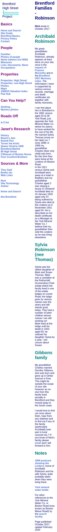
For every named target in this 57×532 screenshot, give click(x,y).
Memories (6, 62)
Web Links (7, 175)
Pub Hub (6, 94)
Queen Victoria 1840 (12, 146)
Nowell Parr (7, 140)
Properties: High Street (14, 80)
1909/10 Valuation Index (14, 91)
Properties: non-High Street (16, 83)
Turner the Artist (10, 143)
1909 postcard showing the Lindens (43, 463)
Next (3, 180)
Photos (5, 86)
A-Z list (5, 122)
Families (5, 54)
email (38, 443)
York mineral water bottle (42, 488)
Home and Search (11, 30)
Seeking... (6, 107)
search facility (41, 515)
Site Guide (7, 33)
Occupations (8, 67)
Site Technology (10, 183)
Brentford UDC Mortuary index (43, 78)
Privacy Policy (9, 38)
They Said (6, 170)
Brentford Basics (10, 36)
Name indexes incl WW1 (14, 59)
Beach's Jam (8, 138)
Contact (5, 41)
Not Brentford (8, 197)
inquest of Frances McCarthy (40, 70)
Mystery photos (9, 109)
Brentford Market (10, 149)
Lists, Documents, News (14, 65)
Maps (4, 88)
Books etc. (7, 172)
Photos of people (10, 57)
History (5, 135)
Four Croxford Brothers (14, 157)
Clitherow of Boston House (16, 154)
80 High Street (9, 151)
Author (5, 186)
